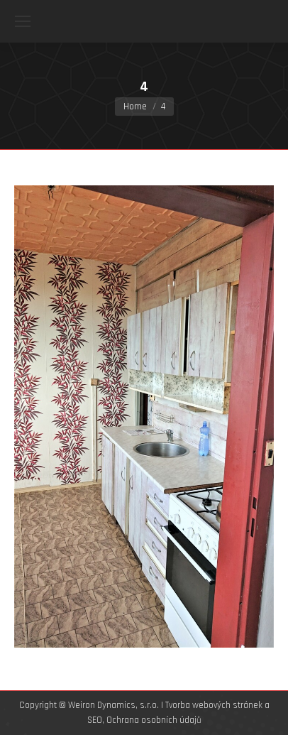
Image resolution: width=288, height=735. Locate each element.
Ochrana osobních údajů (153, 720)
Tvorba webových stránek (213, 705)
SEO (94, 720)
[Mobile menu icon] (22, 21)
